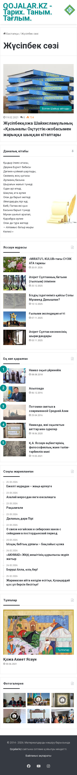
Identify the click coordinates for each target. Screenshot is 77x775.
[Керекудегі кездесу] (38, 699)
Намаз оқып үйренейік (45, 370)
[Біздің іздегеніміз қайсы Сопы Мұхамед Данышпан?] (14, 301)
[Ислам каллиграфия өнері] (62, 700)
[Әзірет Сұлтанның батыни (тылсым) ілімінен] (14, 282)
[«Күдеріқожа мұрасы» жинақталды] (62, 716)
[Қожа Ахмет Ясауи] (38, 632)
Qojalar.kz (16, 749)
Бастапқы (11, 33)
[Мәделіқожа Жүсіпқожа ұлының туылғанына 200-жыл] (14, 716)
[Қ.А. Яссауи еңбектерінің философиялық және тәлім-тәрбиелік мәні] (14, 448)
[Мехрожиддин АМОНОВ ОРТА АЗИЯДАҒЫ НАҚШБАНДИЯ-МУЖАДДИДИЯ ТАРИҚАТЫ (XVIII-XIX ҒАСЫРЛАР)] (14, 700)
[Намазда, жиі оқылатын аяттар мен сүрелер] (14, 430)
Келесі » (8, 231)
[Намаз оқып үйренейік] (14, 376)
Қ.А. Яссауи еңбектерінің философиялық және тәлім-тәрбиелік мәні (49, 447)
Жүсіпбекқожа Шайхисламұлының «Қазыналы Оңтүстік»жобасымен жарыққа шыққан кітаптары (38, 129)
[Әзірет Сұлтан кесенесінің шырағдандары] (14, 337)
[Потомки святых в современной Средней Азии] (14, 412)
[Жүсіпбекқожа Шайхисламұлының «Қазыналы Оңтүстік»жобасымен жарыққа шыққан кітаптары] (38, 88)
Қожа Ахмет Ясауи (20, 659)
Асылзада (36, 388)
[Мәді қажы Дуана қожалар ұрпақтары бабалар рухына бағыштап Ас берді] (38, 716)
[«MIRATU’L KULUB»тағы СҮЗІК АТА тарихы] (14, 264)
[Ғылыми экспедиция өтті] (14, 319)
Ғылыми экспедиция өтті (47, 313)
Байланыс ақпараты (38, 755)
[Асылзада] (14, 394)
